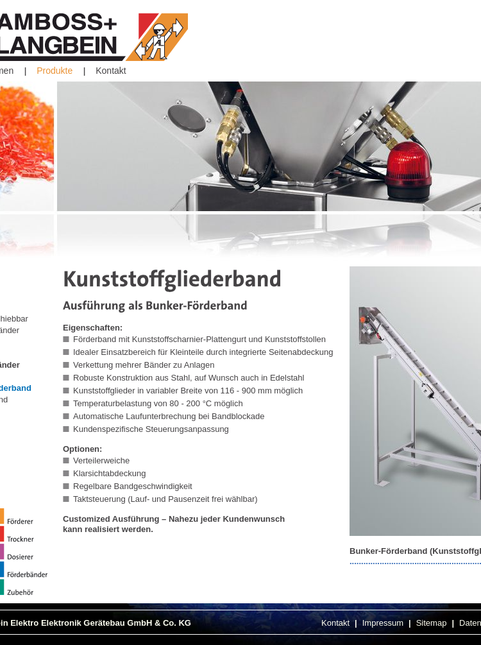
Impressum (382, 623)
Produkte (54, 70)
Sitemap (431, 623)
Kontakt (111, 70)
